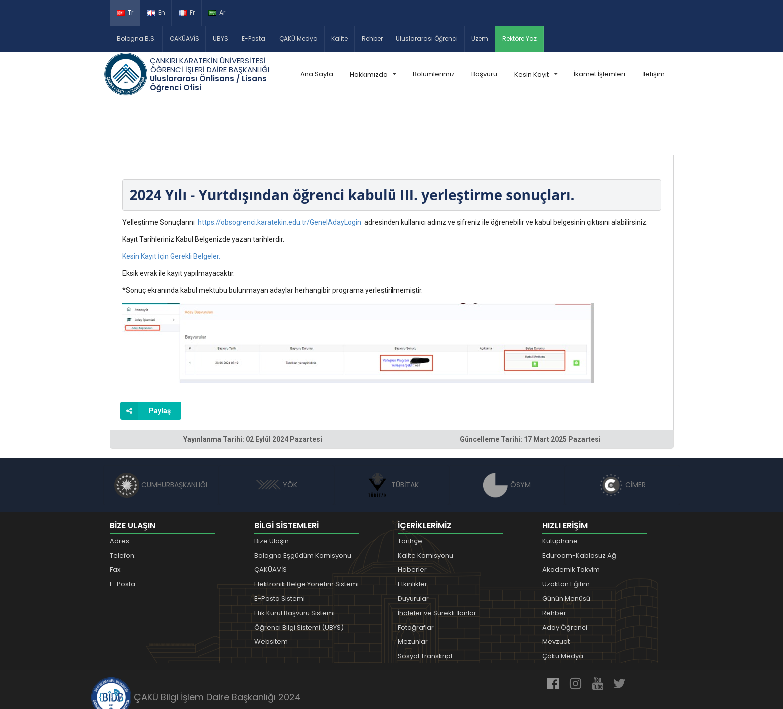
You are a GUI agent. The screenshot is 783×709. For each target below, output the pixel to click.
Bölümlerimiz (434, 74)
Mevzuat (556, 595)
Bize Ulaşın (271, 494)
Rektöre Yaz (519, 38)
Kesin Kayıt (535, 74)
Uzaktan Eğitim (566, 537)
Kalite (339, 38)
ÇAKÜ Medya (298, 38)
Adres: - (123, 494)
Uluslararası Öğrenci (427, 38)
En (156, 12)
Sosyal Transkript (425, 609)
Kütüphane (560, 494)
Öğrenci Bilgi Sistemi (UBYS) (299, 581)
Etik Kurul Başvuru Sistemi (294, 566)
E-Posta (253, 38)
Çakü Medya (562, 609)
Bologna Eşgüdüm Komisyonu (302, 509)
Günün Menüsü (566, 552)
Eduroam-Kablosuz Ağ (579, 509)
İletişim (653, 74)
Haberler (412, 523)
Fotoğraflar (416, 581)
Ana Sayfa (316, 74)
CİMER (622, 438)
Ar (216, 12)
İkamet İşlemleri (599, 74)
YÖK (276, 438)
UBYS (220, 38)
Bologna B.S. (136, 38)
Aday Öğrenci (564, 581)
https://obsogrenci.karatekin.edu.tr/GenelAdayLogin (279, 176)
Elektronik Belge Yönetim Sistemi (306, 537)
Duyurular (413, 552)
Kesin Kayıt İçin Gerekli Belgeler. (171, 210)
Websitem (271, 595)
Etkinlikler (412, 537)
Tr (125, 12)
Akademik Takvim (571, 523)
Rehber (372, 38)
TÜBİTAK (392, 438)
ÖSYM (507, 438)
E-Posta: (123, 537)
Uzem (479, 38)
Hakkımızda (373, 74)
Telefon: (123, 509)
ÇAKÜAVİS (184, 38)
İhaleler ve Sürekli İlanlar (437, 566)
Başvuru (484, 74)
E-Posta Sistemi (279, 552)
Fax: (116, 523)
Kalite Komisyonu (425, 509)
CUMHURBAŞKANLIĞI (160, 438)
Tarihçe (410, 494)
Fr (187, 12)
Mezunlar (413, 595)
